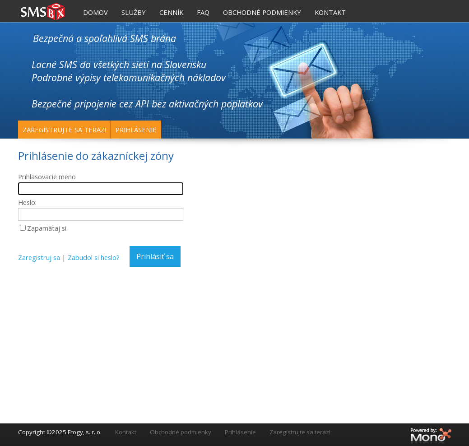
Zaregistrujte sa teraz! (64, 129)
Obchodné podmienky (180, 432)
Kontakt (125, 432)
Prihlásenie (136, 129)
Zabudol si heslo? (94, 257)
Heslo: (27, 202)
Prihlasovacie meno (47, 176)
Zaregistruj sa (39, 257)
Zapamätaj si (46, 227)
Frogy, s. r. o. (85, 432)
